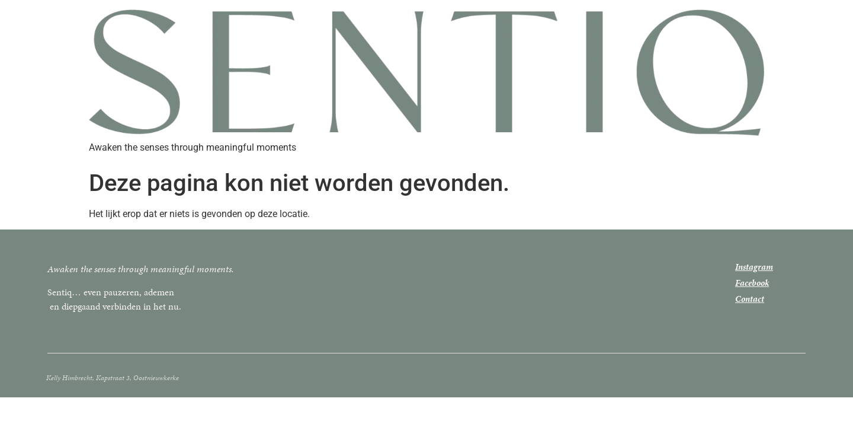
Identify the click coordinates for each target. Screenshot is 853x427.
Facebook (752, 283)
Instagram (754, 267)
